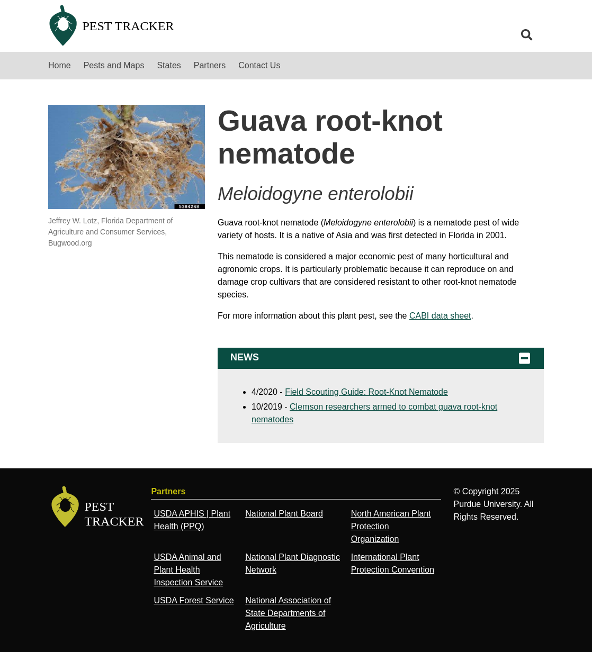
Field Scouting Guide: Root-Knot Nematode (366, 391)
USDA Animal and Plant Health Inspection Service (188, 570)
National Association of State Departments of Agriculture (288, 613)
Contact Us (259, 65)
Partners (210, 65)
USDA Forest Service (194, 600)
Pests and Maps (114, 65)
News (380, 358)
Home (59, 65)
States (169, 65)
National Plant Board (284, 513)
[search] (527, 35)
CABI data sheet (440, 315)
